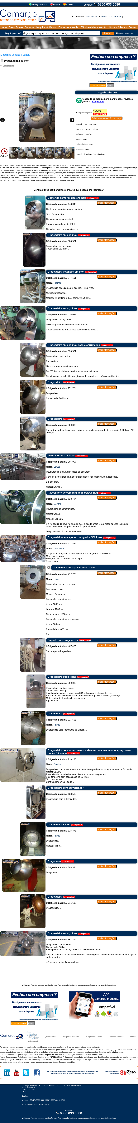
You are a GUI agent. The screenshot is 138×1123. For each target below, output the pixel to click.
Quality (57, 764)
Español (70, 4)
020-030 (61, 683)
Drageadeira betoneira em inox (66, 271)
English (56, 4)
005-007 (61, 462)
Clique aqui (98, 101)
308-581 (61, 241)
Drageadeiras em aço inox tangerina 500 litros (75, 537)
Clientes (110, 85)
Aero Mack (59, 548)
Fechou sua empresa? (97, 85)
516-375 (61, 831)
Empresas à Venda (68, 27)
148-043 (61, 204)
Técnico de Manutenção (93, 27)
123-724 (61, 499)
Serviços (29, 27)
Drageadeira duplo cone (62, 676)
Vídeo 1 (4, 156)
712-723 (61, 574)
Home (4, 27)
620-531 (61, 351)
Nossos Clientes (118, 27)
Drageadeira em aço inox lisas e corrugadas (74, 345)
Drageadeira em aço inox (62, 235)
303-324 (61, 867)
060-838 (61, 425)
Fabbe (57, 725)
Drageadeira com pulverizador (65, 787)
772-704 (61, 388)
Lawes (57, 467)
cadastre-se (92, 16)
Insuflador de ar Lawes (61, 455)
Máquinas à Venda (46, 27)
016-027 (61, 314)
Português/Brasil (39, 4)
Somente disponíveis (125, 34)
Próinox (57, 283)
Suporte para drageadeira (63, 640)
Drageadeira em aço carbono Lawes (74, 567)
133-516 (61, 794)
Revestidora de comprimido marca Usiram (73, 492)
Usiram (57, 504)
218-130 (61, 759)
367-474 (61, 939)
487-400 (61, 646)
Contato (133, 27)
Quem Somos (16, 27)
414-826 (61, 543)
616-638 (61, 903)
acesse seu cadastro (111, 16)
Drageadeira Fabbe (59, 824)
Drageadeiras (8, 66)
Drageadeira (55, 382)
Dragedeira (54, 861)
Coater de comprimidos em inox (67, 198)
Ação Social (32, 1041)
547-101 (61, 278)
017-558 (61, 720)
